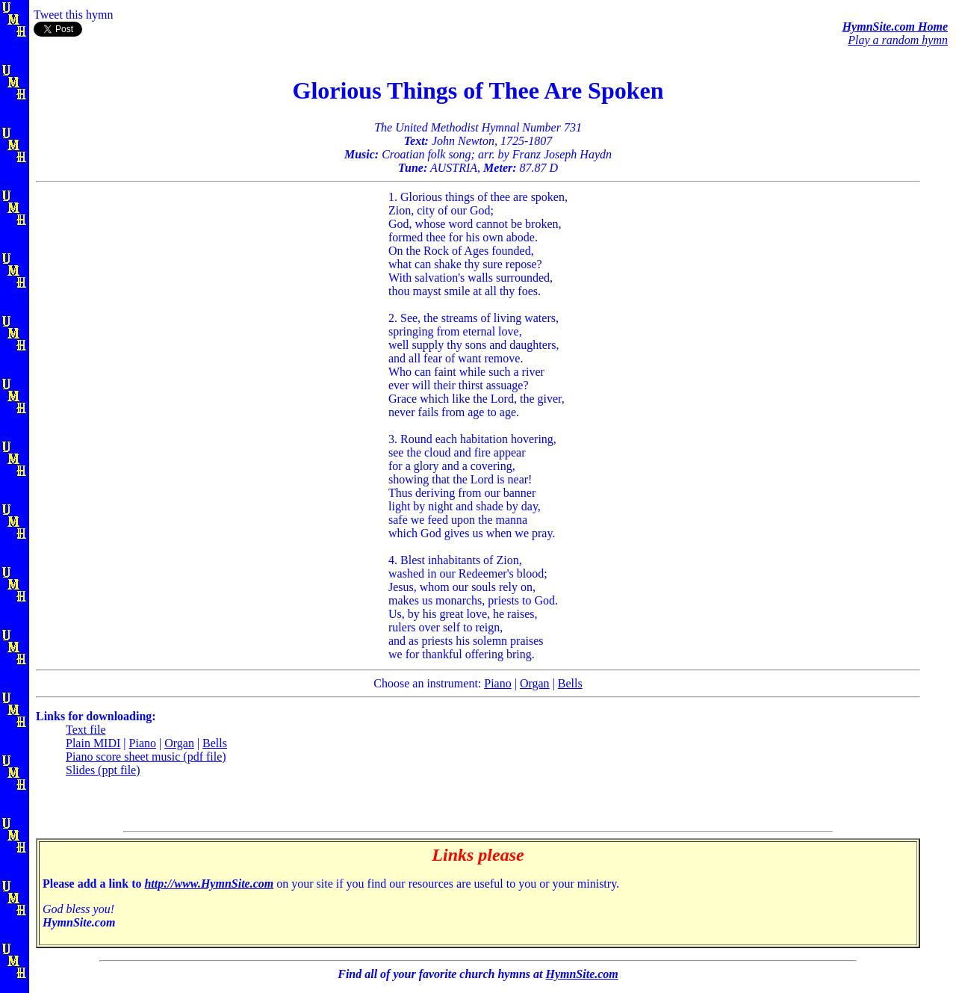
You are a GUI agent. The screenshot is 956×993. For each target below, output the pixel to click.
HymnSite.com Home (895, 26)
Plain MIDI (93, 743)
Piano (497, 683)
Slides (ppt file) (103, 770)
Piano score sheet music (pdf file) (146, 756)
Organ (535, 683)
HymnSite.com (581, 974)
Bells (570, 683)
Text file (86, 729)
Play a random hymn (898, 40)
